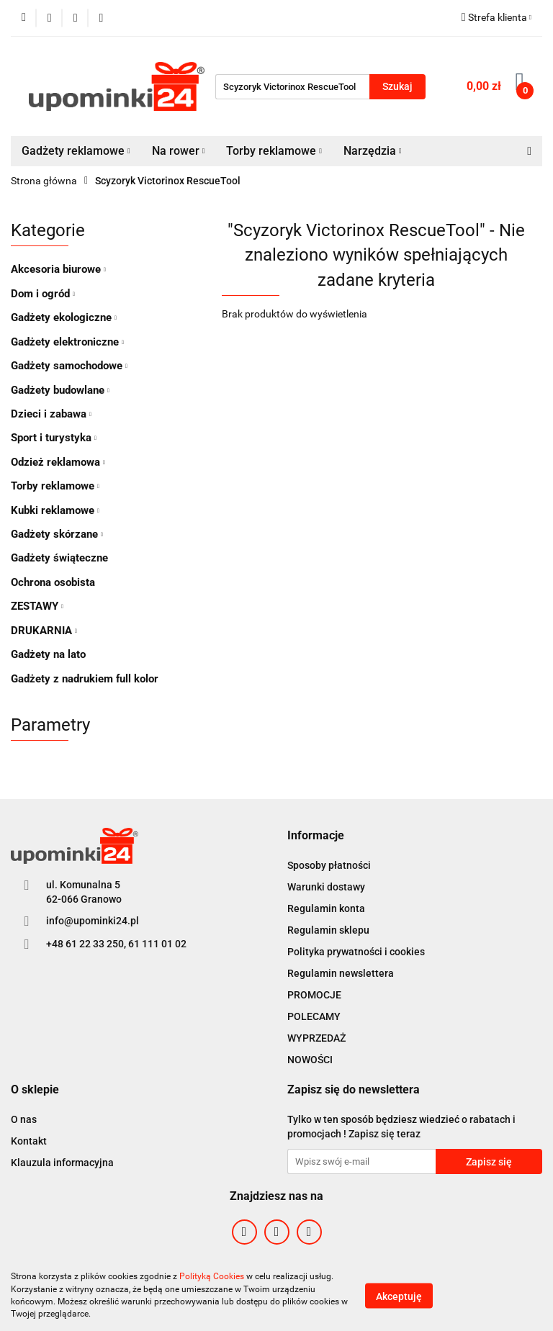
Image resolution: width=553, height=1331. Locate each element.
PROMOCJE (314, 995)
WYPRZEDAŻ (316, 1038)
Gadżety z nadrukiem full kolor (84, 678)
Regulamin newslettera (340, 973)
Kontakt (29, 1141)
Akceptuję (399, 1295)
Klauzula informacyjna (62, 1162)
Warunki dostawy (326, 887)
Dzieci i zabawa (51, 413)
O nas (24, 1119)
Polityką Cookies (211, 1276)
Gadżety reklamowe (76, 151)
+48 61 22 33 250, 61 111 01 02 (116, 943)
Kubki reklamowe (55, 510)
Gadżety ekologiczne (64, 317)
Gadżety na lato (48, 654)
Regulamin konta (326, 908)
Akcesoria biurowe (58, 269)
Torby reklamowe (274, 151)
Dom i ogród (43, 293)
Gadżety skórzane (57, 534)
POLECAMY (314, 1016)
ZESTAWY (37, 606)
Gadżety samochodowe (69, 365)
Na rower (178, 151)
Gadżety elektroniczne (67, 341)
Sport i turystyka (53, 437)
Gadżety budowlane (60, 390)
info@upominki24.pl (92, 920)
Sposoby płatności (329, 865)
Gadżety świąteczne (59, 557)
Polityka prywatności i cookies (356, 951)
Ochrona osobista (53, 582)
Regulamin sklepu (328, 930)
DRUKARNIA (44, 630)
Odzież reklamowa (58, 462)
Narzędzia (372, 151)
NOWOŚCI (310, 1059)
